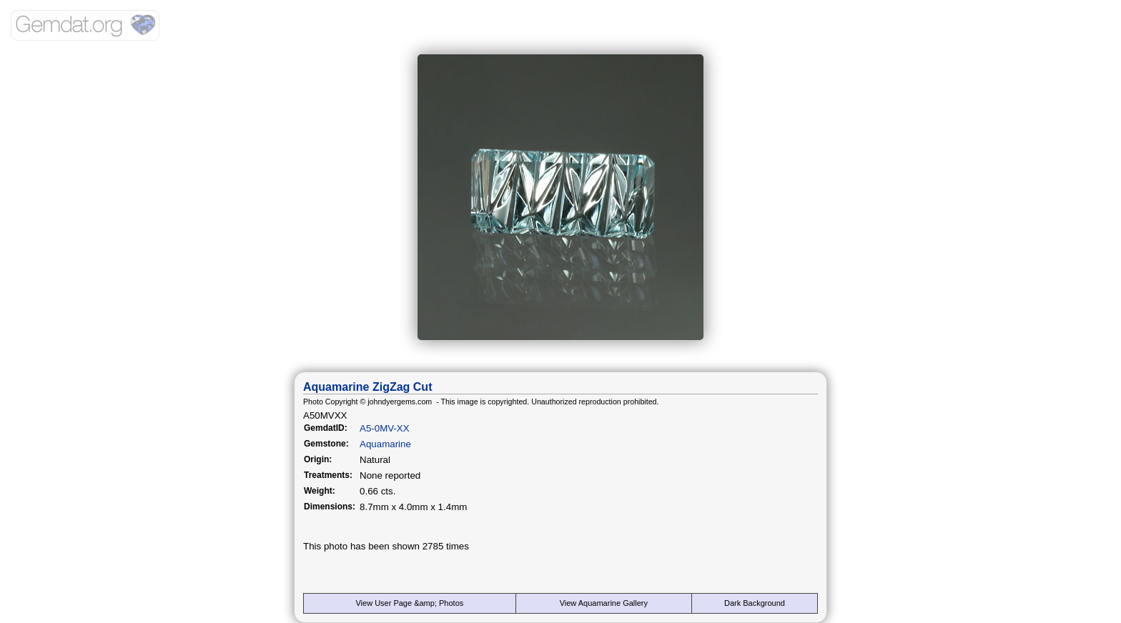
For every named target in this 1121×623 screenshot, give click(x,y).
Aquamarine (385, 444)
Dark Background (754, 603)
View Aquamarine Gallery (604, 603)
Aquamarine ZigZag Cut (367, 387)
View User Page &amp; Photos (409, 603)
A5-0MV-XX (385, 428)
